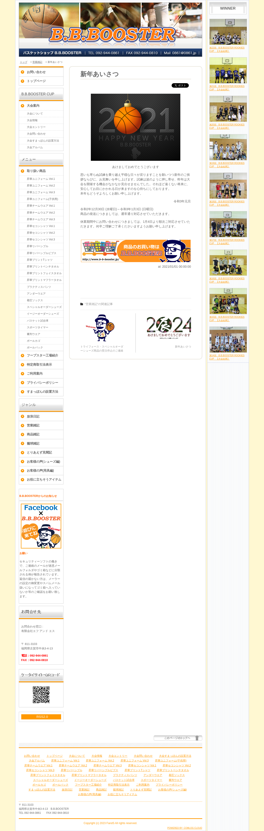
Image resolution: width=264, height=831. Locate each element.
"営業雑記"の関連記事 (99, 304)
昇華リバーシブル (37, 246)
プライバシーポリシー (42, 382)
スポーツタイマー (37, 327)
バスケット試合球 (37, 320)
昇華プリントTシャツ (40, 259)
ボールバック (35, 347)
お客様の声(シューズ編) (43, 461)
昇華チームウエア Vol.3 (41, 219)
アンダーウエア (36, 293)
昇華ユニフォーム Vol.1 (41, 178)
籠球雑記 (33, 443)
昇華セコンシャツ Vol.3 (41, 239)
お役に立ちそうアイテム (44, 479)
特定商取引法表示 (39, 364)
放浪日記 (33, 416)
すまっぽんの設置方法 (42, 391)
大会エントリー (36, 127)
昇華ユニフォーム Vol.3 (41, 192)
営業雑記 (37, 62)
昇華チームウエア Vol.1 (41, 205)
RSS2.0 (42, 717)
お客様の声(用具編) (40, 470)
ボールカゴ (33, 340)
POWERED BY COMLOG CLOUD (184, 828)
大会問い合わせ (36, 133)
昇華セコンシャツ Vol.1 (41, 226)
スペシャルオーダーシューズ (44, 307)
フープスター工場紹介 (42, 355)
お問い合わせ (36, 72)
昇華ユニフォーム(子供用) (42, 199)
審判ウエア (33, 334)
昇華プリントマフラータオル (44, 280)
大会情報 (32, 120)
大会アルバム (35, 147)
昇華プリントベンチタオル (43, 266)
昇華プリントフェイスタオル (44, 273)
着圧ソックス (35, 300)
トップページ (36, 81)
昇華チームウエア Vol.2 (41, 212)
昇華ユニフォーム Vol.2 (41, 185)
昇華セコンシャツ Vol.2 (41, 232)
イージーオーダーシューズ (43, 313)
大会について (35, 113)
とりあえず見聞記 (39, 452)
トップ (23, 62)
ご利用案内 (35, 373)
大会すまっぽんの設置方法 (43, 140)
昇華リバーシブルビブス (41, 253)
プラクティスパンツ (39, 286)
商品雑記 (33, 434)
